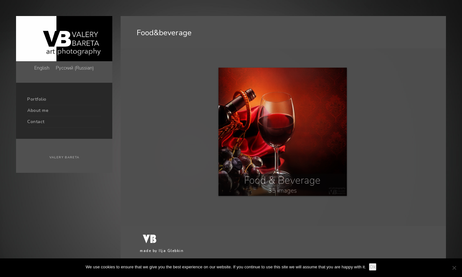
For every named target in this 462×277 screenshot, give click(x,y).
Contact (36, 122)
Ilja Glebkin (171, 250)
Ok (373, 267)
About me (37, 110)
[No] (454, 267)
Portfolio (37, 99)
